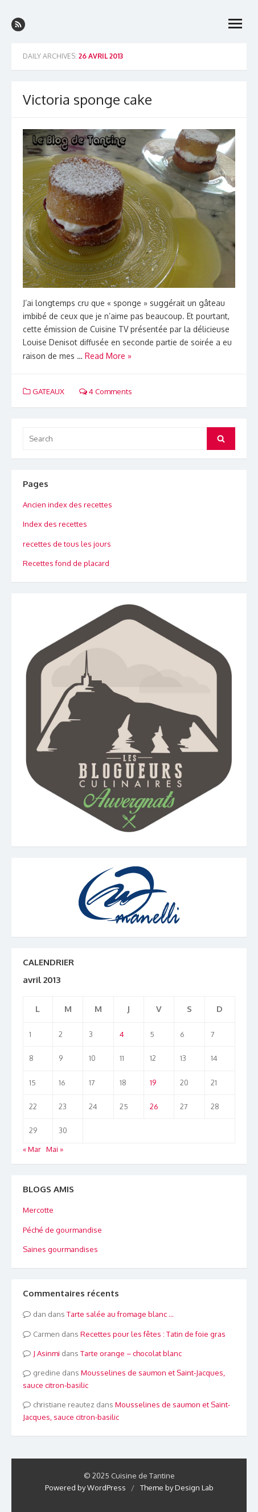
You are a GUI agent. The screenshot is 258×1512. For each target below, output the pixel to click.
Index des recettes (55, 523)
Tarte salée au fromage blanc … (120, 1314)
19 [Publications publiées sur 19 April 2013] (153, 1082)
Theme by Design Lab (177, 1487)
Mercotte (38, 1209)
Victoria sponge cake (87, 99)
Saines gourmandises (60, 1249)
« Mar (32, 1149)
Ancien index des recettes (67, 504)
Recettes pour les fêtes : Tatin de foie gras (153, 1334)
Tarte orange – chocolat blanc (131, 1353)
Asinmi (48, 1353)
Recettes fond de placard (66, 563)
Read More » (108, 356)
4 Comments (105, 391)
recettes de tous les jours (67, 543)
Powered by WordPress (85, 1487)
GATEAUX (48, 391)
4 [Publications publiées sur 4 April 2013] (122, 1034)
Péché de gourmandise (62, 1229)
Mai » (54, 1149)
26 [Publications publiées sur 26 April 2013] (154, 1106)
